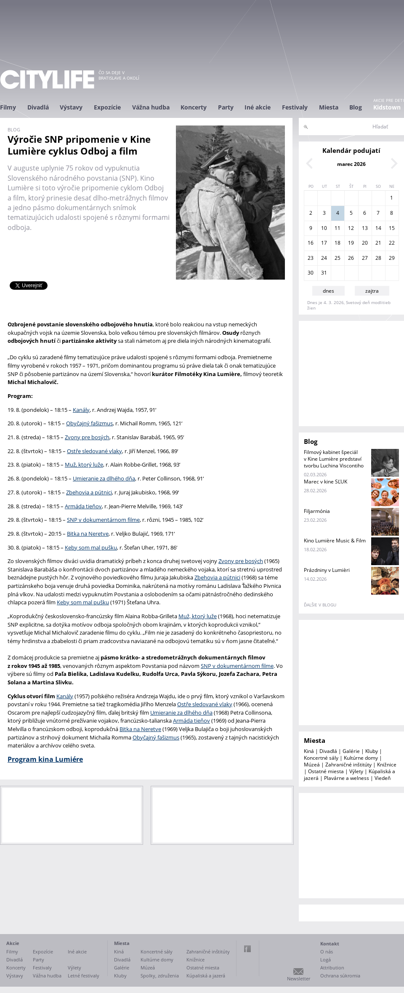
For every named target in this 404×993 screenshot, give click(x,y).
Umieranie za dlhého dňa (104, 478)
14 (378, 228)
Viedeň (383, 778)
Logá (325, 959)
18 (337, 242)
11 (337, 228)
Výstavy (71, 107)
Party (226, 107)
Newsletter (298, 978)
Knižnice (386, 764)
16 (311, 242)
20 (365, 242)
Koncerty (194, 107)
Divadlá (38, 107)
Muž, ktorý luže (84, 464)
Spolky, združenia (160, 975)
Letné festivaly (83, 975)
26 (351, 258)
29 (392, 258)
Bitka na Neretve (88, 533)
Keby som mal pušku (91, 547)
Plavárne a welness (346, 778)
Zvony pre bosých (87, 437)
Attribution (332, 967)
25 (337, 258)
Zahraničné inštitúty (348, 764)
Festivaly (295, 107)
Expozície (107, 107)
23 (311, 258)
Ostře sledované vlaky (94, 451)
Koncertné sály (321, 757)
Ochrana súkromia (340, 975)
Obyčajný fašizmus (89, 423)
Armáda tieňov (83, 506)
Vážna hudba (151, 107)
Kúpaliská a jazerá (205, 975)
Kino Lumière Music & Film (335, 540)
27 (365, 258)
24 (324, 258)
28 (378, 258)
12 (351, 228)
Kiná (309, 751)
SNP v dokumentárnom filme (103, 519)
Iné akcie (258, 107)
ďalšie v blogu (320, 605)
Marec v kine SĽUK (325, 481)
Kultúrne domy (361, 757)
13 (365, 228)
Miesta (328, 107)
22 (392, 242)
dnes (328, 290)
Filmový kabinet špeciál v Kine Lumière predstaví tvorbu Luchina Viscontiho (334, 458)
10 (324, 228)
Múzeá (312, 764)
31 (324, 272)
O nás (326, 951)
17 (324, 242)
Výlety (356, 771)
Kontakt (329, 943)
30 (311, 272)
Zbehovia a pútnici (89, 492)
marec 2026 (351, 164)
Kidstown (387, 107)
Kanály (81, 410)
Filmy (8, 107)
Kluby (371, 751)
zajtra (372, 290)
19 (351, 242)
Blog (355, 107)
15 (392, 228)
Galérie (351, 751)
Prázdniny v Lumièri (327, 570)
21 (378, 242)
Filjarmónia (317, 511)
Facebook (247, 948)
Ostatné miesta (326, 771)
